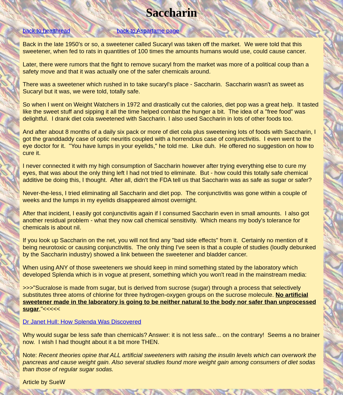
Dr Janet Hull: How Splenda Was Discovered (82, 321)
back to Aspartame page (148, 31)
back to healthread (46, 31)
